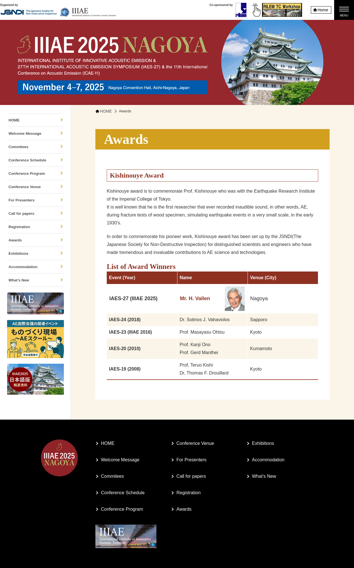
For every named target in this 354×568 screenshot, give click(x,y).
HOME (36, 120)
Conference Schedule (36, 160)
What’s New (36, 280)
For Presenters (36, 200)
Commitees (36, 147)
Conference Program (36, 173)
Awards (36, 240)
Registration (36, 227)
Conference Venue (36, 187)
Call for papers (36, 213)
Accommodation (36, 267)
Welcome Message (36, 133)
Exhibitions (36, 253)
